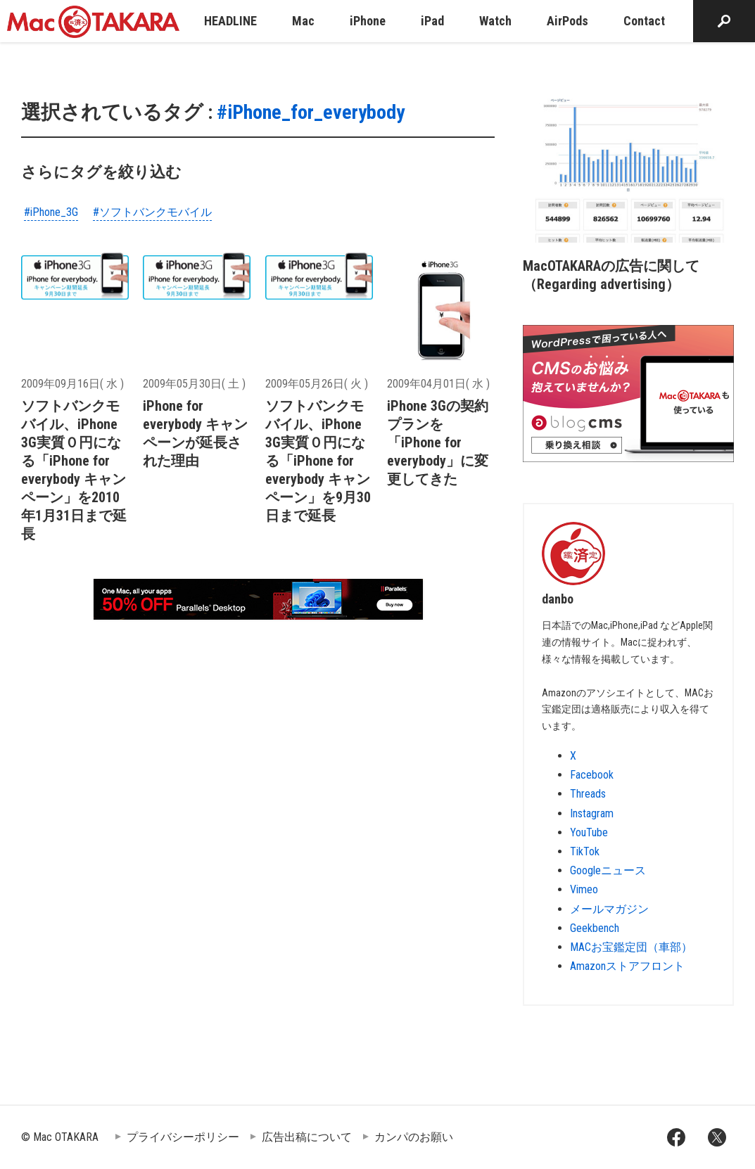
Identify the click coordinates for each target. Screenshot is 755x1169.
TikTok (584, 851)
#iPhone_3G (51, 212)
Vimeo (584, 889)
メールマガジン (609, 909)
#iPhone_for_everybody (311, 112)
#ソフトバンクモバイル (152, 212)
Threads (588, 793)
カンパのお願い (413, 1137)
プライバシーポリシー (183, 1137)
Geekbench (594, 928)
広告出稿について (307, 1137)
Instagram (592, 813)
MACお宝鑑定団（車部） (631, 947)
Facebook (592, 774)
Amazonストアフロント (627, 966)
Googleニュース (608, 870)
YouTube (589, 832)
